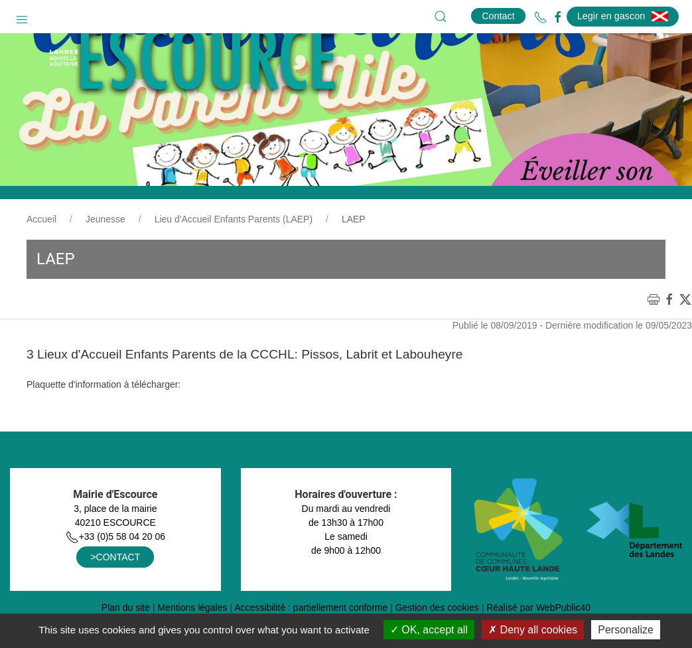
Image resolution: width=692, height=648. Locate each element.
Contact (498, 16)
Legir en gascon (622, 16)
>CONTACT (115, 590)
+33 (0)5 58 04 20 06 (115, 569)
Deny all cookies (532, 629)
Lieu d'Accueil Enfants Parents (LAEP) (233, 252)
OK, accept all (429, 629)
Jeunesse (105, 252)
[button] (22, 17)
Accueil (41, 252)
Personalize (626, 629)
